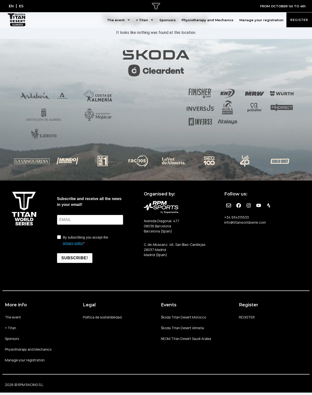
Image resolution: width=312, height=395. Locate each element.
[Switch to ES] (22, 6)
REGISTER (247, 317)
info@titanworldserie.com (245, 222)
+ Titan (145, 20)
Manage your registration (261, 20)
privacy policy (73, 243)
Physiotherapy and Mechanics (208, 20)
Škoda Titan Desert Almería (183, 328)
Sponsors (167, 20)
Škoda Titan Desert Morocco (184, 317)
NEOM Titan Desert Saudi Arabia (187, 339)
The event (118, 20)
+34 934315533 (236, 217)
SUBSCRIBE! (74, 258)
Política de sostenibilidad (103, 317)
